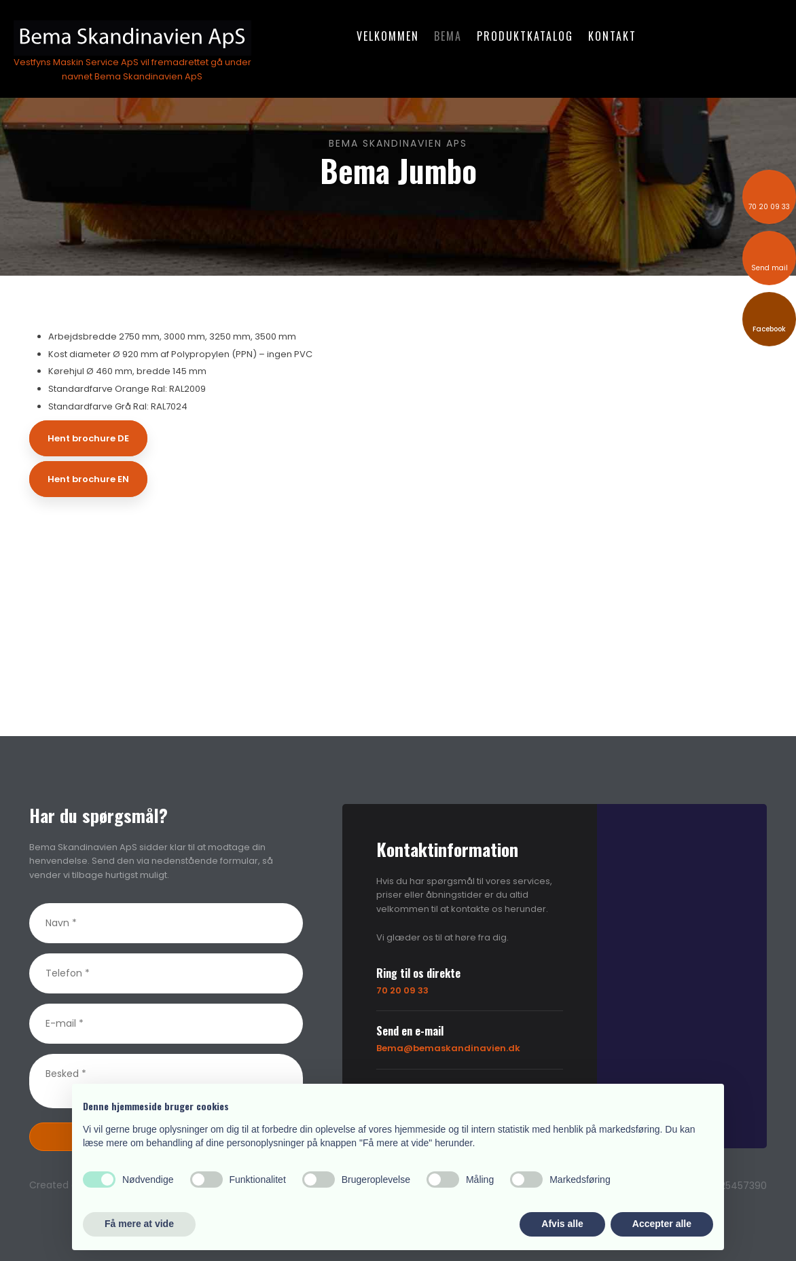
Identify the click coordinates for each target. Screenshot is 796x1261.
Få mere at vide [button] (139, 1223)
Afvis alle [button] (562, 1223)
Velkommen (388, 36)
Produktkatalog (525, 36)
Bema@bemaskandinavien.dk (448, 1048)
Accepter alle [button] (661, 1223)
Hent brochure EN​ (88, 479)
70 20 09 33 (402, 990)
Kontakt (612, 36)
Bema (448, 36)
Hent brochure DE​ (88, 438)
